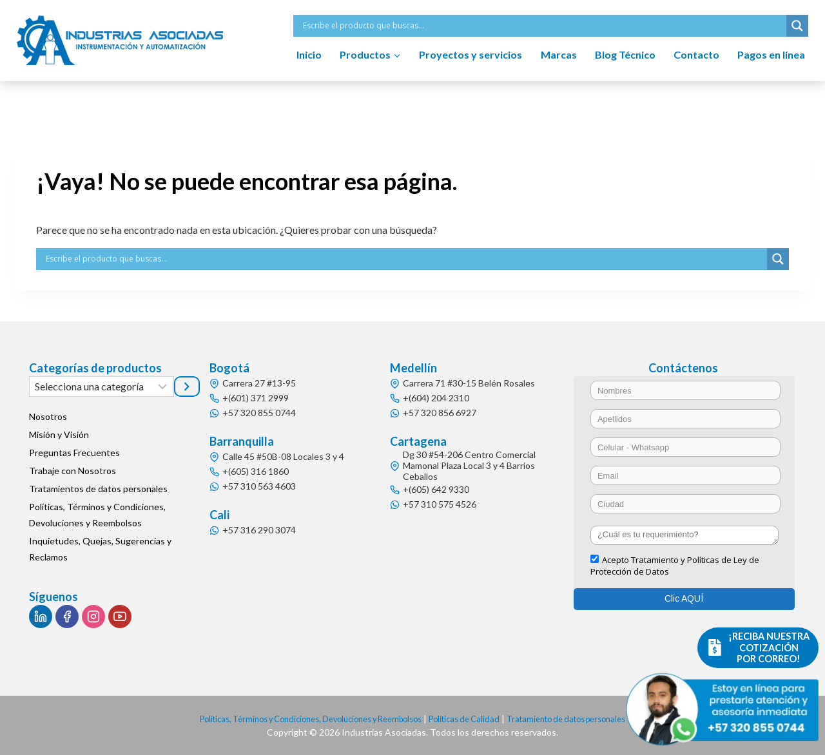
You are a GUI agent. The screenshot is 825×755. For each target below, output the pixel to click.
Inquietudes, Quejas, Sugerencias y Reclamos (100, 548)
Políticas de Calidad (471, 718)
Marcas (559, 54)
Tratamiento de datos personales (585, 718)
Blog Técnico (625, 54)
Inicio (309, 54)
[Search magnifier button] (797, 26)
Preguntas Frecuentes (74, 452)
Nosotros (48, 416)
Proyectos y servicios (470, 54)
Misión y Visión (59, 434)
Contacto (696, 54)
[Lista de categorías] (101, 386)
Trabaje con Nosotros (72, 470)
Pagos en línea (771, 54)
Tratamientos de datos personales (98, 488)
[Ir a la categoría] (187, 386)
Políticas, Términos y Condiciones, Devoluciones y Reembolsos (97, 514)
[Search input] (543, 26)
